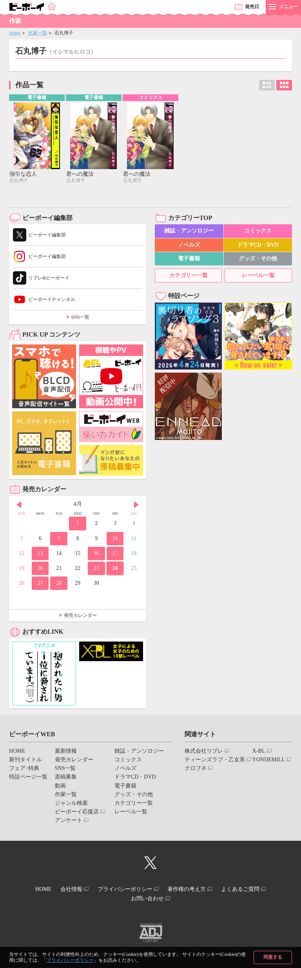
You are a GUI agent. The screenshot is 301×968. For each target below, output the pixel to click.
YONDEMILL (268, 760)
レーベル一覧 (258, 276)
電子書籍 (189, 259)
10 (115, 539)
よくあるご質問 (250, 889)
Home (14, 33)
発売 (252, 6)
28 (59, 584)
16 (96, 554)
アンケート (68, 821)
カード (284, 85)
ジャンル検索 (71, 804)
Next (136, 506)
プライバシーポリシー (70, 960)
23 (96, 569)
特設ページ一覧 (28, 778)
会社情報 (66, 889)
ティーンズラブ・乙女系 (215, 760)
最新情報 (66, 752)
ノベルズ (189, 246)
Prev (19, 506)
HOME (17, 752)
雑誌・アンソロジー (189, 232)
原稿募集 (66, 778)
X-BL (258, 752)
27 (40, 584)
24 (115, 569)
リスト (267, 85)
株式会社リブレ (204, 752)
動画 (60, 787)
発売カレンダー (80, 616)
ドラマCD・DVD (258, 246)
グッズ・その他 (258, 259)
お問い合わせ (147, 896)
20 (40, 569)
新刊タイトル (25, 760)
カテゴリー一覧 (188, 276)
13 (40, 554)
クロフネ (196, 769)
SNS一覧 (80, 318)
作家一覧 (37, 33)
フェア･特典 (24, 769)
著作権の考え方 (191, 889)
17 (115, 554)
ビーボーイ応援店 (77, 813)
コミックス (258, 232)
